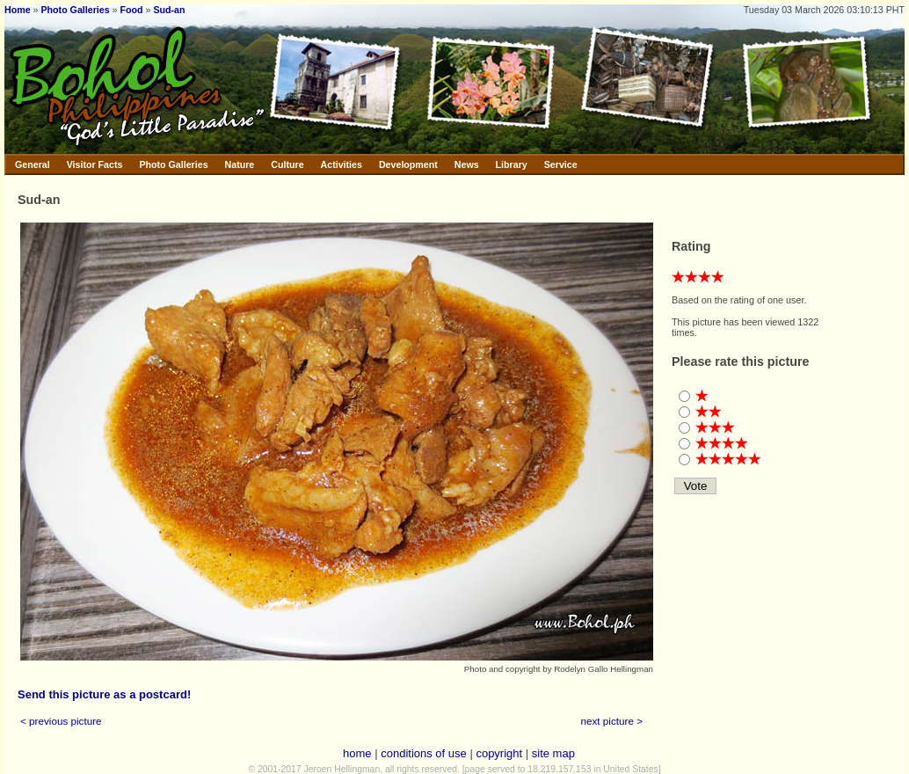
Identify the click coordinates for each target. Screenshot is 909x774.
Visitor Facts (95, 164)
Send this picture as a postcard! (104, 694)
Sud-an (169, 9)
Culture (287, 164)
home (357, 753)
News (466, 164)
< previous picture (61, 721)
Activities (341, 164)
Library (511, 164)
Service (561, 164)
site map (553, 753)
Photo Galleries (74, 9)
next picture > (612, 721)
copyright (499, 753)
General (32, 164)
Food (131, 9)
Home (17, 9)
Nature (240, 164)
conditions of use (424, 753)
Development (408, 164)
